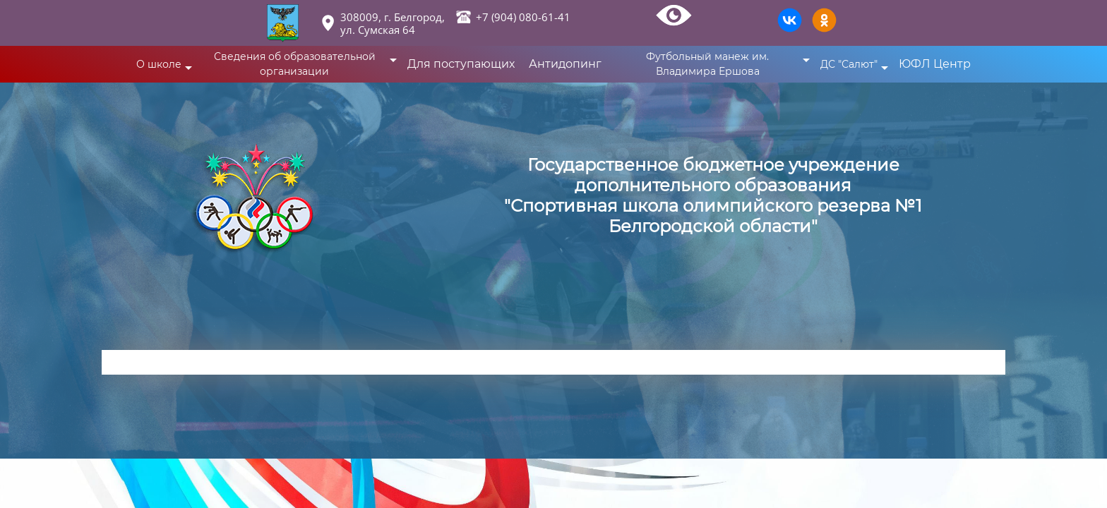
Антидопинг (565, 64)
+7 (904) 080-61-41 (523, 17)
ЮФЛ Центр (935, 64)
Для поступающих (461, 64)
